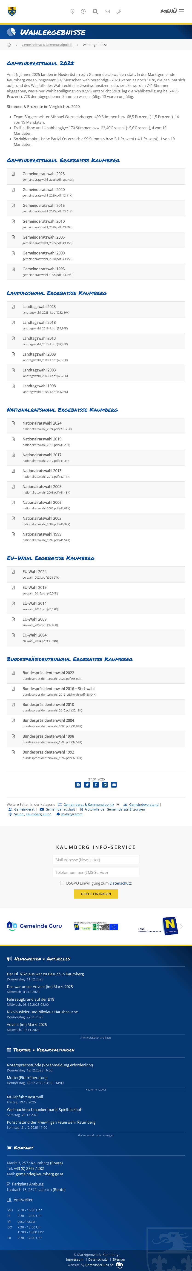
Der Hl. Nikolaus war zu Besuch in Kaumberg (45, 974)
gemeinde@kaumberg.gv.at (39, 1174)
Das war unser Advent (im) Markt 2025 (40, 986)
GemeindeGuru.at (104, 1265)
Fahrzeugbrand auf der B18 (30, 999)
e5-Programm (69, 814)
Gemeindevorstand (141, 804)
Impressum (74, 1259)
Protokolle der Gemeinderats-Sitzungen (112, 809)
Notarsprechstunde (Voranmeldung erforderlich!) (50, 1065)
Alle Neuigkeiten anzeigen (95, 1037)
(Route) (56, 1162)
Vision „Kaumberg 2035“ (30, 814)
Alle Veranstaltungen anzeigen (95, 1135)
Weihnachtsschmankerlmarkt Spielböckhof (44, 1109)
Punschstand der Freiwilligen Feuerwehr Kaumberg (51, 1122)
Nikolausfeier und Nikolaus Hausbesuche (42, 1011)
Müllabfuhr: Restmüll (25, 1097)
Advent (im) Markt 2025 (27, 1024)
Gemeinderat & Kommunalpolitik (47, 45)
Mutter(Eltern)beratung (27, 1077)
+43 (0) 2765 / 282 (29, 1168)
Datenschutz (121, 883)
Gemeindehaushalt (57, 809)
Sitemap (118, 1259)
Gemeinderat (21, 809)
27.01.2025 (96, 779)
